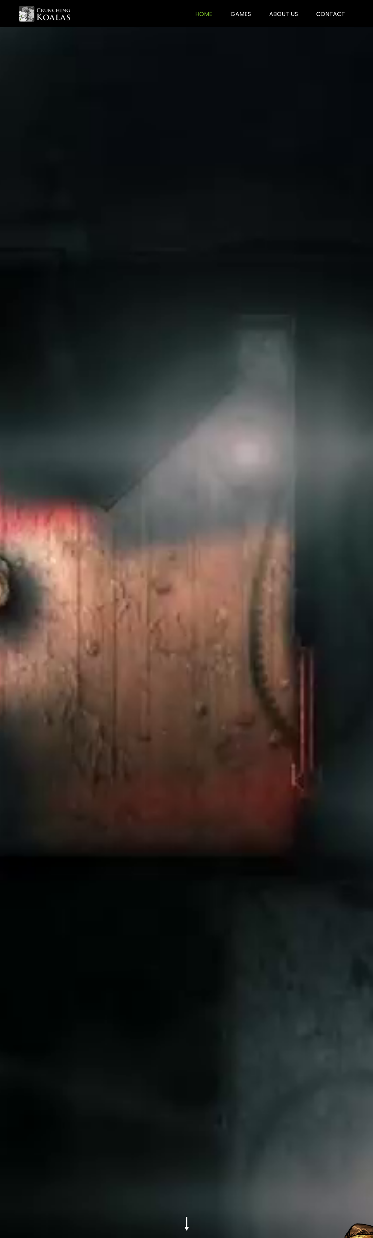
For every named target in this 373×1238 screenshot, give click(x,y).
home (203, 14)
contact (330, 14)
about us (283, 14)
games (241, 14)
